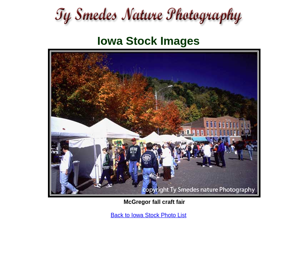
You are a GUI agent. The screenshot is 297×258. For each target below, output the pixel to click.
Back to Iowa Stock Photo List (148, 215)
